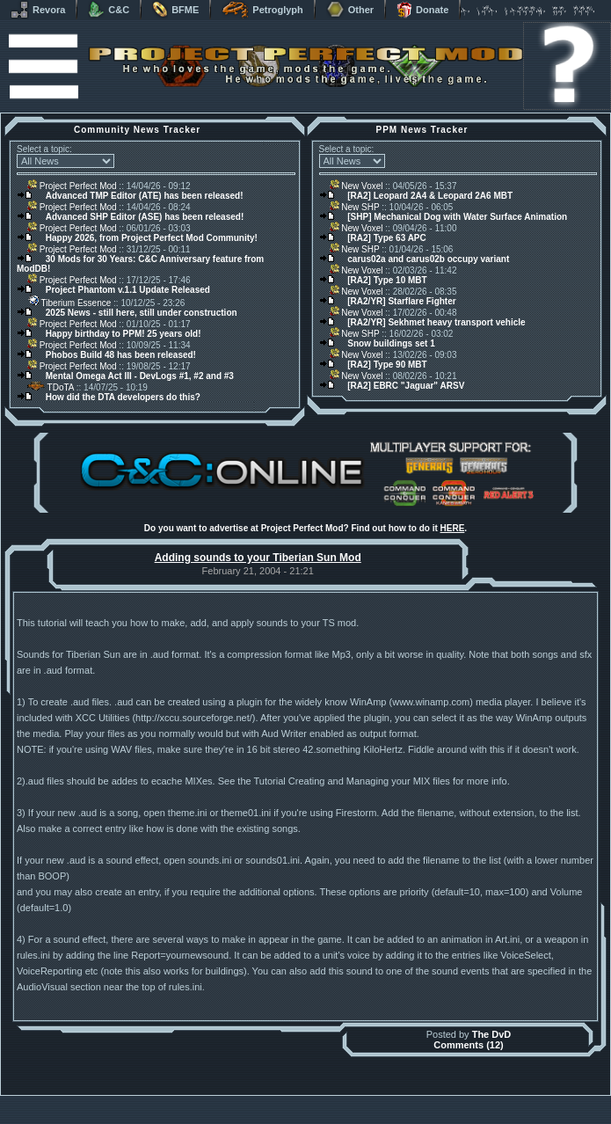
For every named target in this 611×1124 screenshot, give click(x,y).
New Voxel (356, 186)
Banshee (320, 1100)
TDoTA (50, 387)
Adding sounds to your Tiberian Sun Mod (258, 557)
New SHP (355, 207)
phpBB (405, 1100)
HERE (452, 528)
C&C (108, 9)
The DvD (492, 1034)
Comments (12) (468, 1045)
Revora (38, 9)
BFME (175, 9)
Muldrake (227, 1100)
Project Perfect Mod (72, 186)
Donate (422, 9)
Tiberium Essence (69, 303)
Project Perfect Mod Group (296, 1109)
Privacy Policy (397, 1119)
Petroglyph (262, 9)
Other (350, 9)
